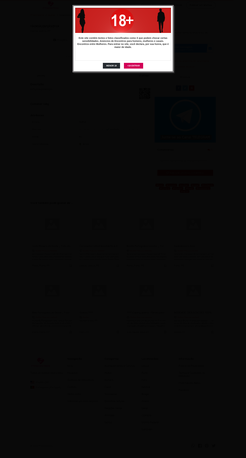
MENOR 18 (111, 66)
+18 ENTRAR (133, 66)
